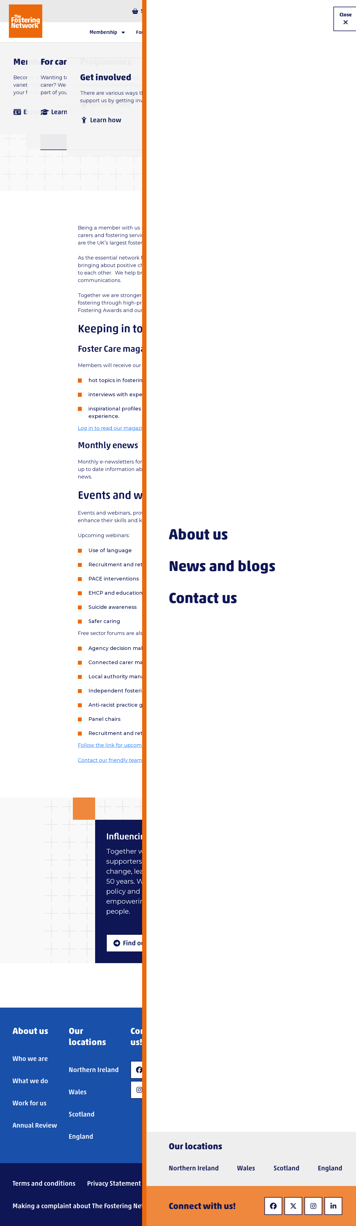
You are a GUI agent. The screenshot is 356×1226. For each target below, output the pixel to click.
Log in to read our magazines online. (123, 428)
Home (56, 98)
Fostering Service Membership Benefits (291, 98)
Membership (97, 98)
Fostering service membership (174, 98)
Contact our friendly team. (110, 760)
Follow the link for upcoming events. (123, 745)
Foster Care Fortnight (224, 303)
